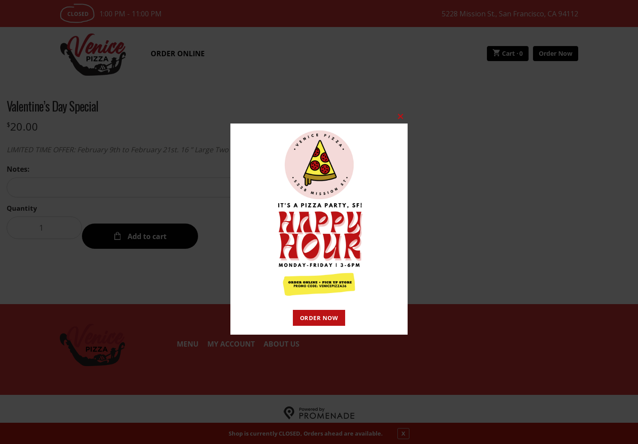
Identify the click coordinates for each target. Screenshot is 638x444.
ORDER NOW (319, 318)
